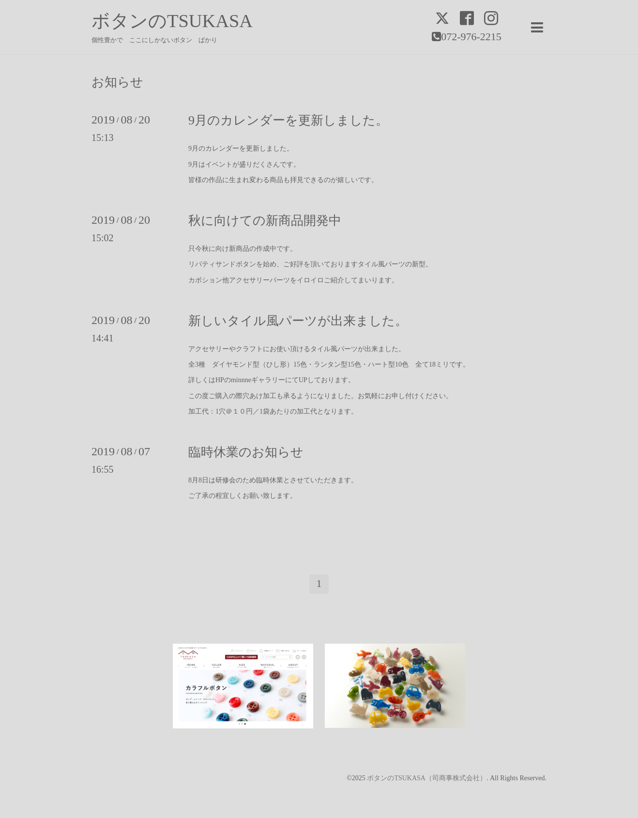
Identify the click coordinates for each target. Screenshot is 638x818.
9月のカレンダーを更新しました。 (288, 120)
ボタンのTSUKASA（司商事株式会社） (426, 778)
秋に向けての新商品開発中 (264, 221)
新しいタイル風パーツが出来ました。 (298, 321)
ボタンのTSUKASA (172, 21)
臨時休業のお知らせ (246, 452)
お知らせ (117, 82)
